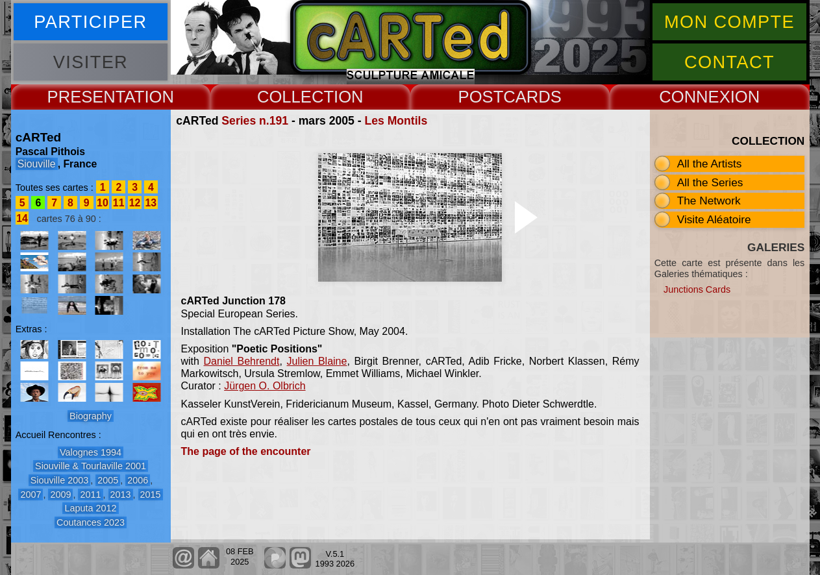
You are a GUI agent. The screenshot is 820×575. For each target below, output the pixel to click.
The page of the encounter (246, 451)
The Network (709, 200)
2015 (150, 494)
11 (119, 202)
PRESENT (86, 97)
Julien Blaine (317, 361)
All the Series (710, 182)
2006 (137, 480)
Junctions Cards (697, 289)
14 (22, 218)
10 (102, 202)
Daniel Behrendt (242, 361)
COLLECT (295, 97)
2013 (120, 494)
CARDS (532, 97)
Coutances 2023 (90, 522)
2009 (60, 494)
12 (135, 202)
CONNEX (694, 97)
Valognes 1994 (90, 452)
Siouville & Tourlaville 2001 (90, 466)
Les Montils (395, 120)
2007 (30, 494)
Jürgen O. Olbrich (264, 385)
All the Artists (709, 163)
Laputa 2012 (90, 508)
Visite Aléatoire (714, 219)
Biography (90, 416)
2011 (90, 494)
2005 (107, 480)
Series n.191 (254, 120)
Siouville (37, 163)
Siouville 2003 (60, 480)
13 (150, 202)
